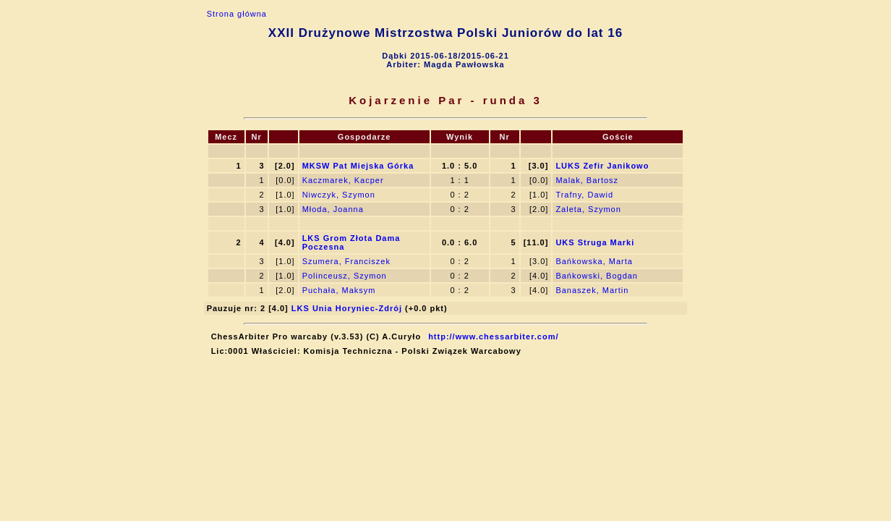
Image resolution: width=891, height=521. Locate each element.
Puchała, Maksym (339, 290)
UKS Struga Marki (594, 242)
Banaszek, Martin (591, 290)
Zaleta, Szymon (588, 209)
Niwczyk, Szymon (338, 194)
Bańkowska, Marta (593, 261)
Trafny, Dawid (584, 194)
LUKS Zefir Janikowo (602, 165)
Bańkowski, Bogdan (596, 275)
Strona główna (237, 13)
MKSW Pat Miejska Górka (358, 165)
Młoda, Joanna (333, 209)
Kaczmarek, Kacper (343, 180)
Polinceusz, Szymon (344, 275)
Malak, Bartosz (586, 180)
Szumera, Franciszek (346, 261)
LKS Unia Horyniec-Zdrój (346, 308)
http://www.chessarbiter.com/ (493, 336)
